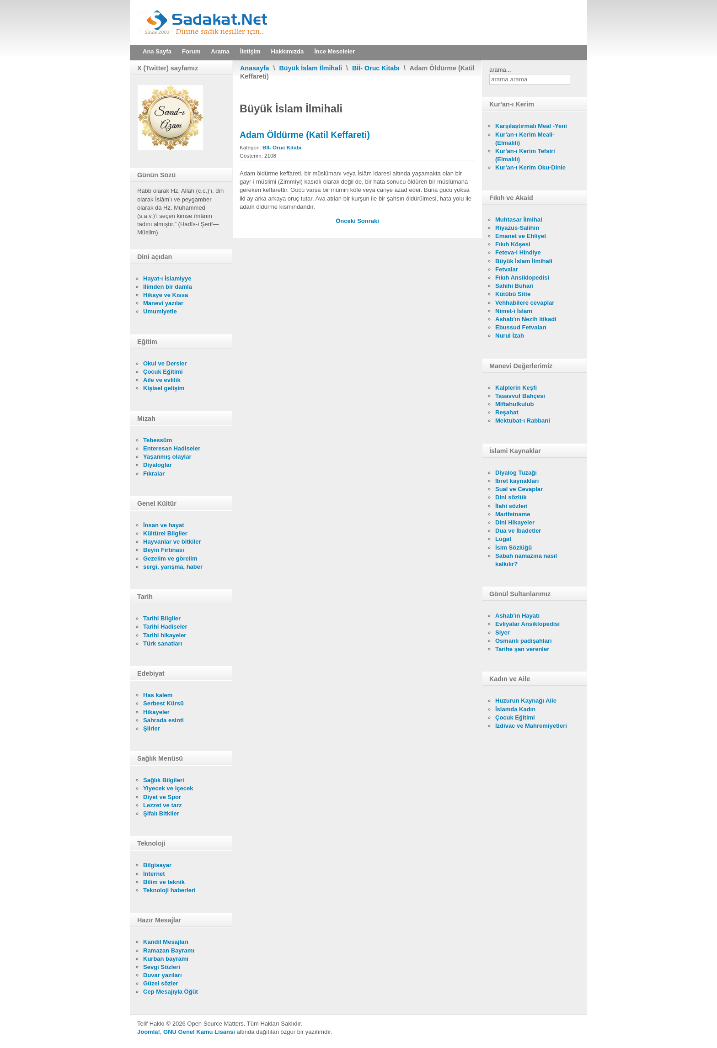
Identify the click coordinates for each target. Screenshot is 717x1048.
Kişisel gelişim (163, 388)
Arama (220, 51)
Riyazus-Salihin (517, 227)
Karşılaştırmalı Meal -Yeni (531, 125)
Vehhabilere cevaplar (524, 302)
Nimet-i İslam (513, 310)
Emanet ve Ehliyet (520, 236)
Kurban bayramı (165, 958)
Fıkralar (154, 473)
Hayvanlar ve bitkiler (172, 541)
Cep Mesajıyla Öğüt (170, 991)
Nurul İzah (509, 335)
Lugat (503, 538)
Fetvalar (506, 269)
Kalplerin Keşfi (516, 387)
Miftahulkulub (514, 404)
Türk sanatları (162, 643)
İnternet (154, 873)
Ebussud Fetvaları (520, 327)
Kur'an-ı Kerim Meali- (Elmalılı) (525, 138)
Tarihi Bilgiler (162, 618)
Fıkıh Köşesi (512, 244)
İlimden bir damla (167, 286)
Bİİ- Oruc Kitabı (376, 68)
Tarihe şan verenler (522, 649)
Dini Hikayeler (515, 522)
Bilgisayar (157, 865)
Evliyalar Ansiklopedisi (527, 623)
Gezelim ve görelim (170, 558)
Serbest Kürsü (163, 703)
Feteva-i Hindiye (518, 252)
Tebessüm (157, 440)
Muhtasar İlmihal (518, 219)
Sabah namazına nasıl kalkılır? (526, 559)
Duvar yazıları (162, 975)
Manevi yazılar (163, 303)
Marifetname (512, 514)
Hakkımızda (287, 51)
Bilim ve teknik (164, 882)
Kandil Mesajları (165, 941)
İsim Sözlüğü (513, 547)
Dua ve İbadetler (518, 530)
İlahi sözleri (511, 506)
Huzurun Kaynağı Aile (525, 700)
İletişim (250, 51)
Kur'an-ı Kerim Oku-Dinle (530, 167)
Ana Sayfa (157, 51)
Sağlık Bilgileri (163, 780)
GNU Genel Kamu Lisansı (199, 1031)
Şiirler (151, 728)
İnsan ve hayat (163, 525)
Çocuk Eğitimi (163, 371)
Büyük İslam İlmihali (310, 68)
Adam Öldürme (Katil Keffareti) (305, 135)
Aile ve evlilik (162, 379)
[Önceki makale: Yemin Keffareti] (346, 220)
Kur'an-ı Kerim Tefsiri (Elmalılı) (525, 155)
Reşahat (507, 412)
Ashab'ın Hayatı (517, 615)
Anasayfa (254, 68)
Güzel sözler (160, 983)
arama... (500, 69)
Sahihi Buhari (514, 285)
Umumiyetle (160, 311)
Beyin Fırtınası (163, 549)
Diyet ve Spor (162, 797)
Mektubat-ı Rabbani (522, 420)
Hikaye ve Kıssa (165, 294)
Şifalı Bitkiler (161, 813)
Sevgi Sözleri (161, 966)
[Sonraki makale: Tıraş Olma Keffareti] (368, 220)
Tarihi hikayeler (164, 635)
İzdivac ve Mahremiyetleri (531, 725)
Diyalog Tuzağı (516, 472)
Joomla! (148, 1031)
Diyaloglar (157, 464)
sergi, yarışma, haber (173, 566)
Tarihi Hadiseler (165, 626)
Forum (191, 51)
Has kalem (157, 695)
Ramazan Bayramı (168, 950)
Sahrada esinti (163, 720)
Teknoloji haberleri (169, 890)
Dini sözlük (511, 497)
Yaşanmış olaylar (167, 456)
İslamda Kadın (515, 709)
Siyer (502, 632)
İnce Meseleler (334, 51)
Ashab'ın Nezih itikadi (525, 319)
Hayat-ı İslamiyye (167, 278)
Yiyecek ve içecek (168, 788)
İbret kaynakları (517, 480)
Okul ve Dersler (165, 363)
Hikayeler (156, 712)
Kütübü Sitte (512, 294)
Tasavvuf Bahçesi (520, 395)
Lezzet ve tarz (162, 805)
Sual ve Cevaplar (519, 489)
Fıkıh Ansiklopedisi (522, 277)
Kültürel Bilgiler (165, 533)
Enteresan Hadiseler (171, 448)
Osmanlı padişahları (523, 640)
